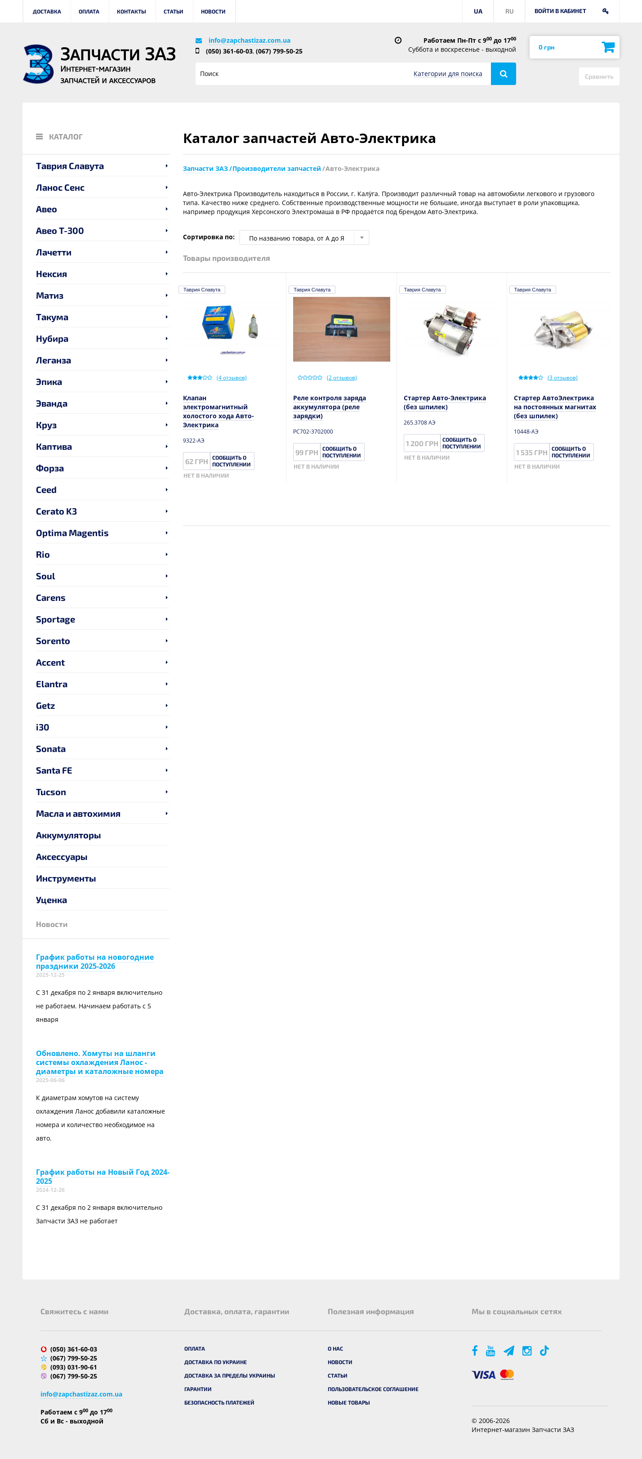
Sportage (55, 618)
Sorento (53, 640)
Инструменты (66, 878)
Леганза (53, 359)
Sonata (51, 748)
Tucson (51, 791)
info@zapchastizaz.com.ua (249, 40)
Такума (52, 316)
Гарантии (198, 1389)
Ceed (46, 489)
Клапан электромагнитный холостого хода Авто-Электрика (218, 411)
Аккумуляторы (68, 834)
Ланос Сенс (60, 187)
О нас (335, 1348)
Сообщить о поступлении (231, 460)
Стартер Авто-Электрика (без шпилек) (445, 402)
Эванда (51, 403)
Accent (50, 662)
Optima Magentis (72, 532)
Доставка (47, 11)
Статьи (173, 11)
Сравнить (599, 76)
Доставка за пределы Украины (229, 1375)
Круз (46, 424)
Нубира (52, 338)
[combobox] (304, 237)
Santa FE (54, 770)
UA (478, 11)
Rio (43, 554)
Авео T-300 (60, 230)
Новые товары (349, 1402)
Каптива (54, 446)
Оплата (89, 11)
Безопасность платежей (219, 1402)
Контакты (131, 11)
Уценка (51, 899)
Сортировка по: (209, 237)
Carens (51, 597)
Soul (45, 575)
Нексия (51, 273)
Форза (50, 467)
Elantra (51, 683)
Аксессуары (62, 856)
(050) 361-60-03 (229, 51)
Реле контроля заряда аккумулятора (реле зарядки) (329, 407)
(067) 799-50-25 (279, 51)
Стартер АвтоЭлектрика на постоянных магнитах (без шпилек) (555, 407)
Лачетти (53, 251)
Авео (46, 208)
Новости (213, 11)
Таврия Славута (70, 165)
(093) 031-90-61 (73, 1367)
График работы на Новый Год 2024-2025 (102, 1176)
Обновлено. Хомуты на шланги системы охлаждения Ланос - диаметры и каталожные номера (100, 1062)
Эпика (49, 381)
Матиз (49, 295)
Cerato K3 (56, 511)
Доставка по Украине (215, 1362)
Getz (45, 705)
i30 (42, 726)
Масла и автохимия (78, 813)
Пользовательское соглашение (373, 1389)
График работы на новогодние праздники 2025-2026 (95, 961)
